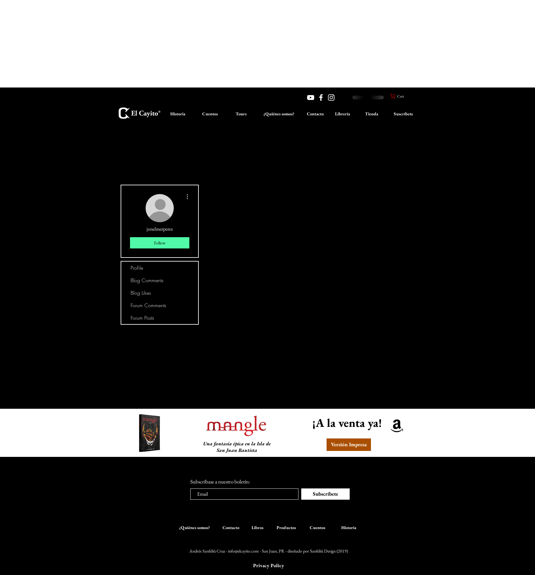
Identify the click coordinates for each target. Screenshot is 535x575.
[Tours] (241, 114)
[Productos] (286, 528)
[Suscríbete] (403, 114)
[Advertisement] (187, 44)
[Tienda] (371, 114)
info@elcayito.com (243, 551)
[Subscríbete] (325, 494)
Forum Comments (148, 305)
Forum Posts (142, 317)
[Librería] (342, 114)
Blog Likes (141, 292)
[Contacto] (315, 114)
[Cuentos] (210, 114)
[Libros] (257, 528)
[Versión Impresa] (349, 444)
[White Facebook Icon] (321, 97)
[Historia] (177, 114)
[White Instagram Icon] (331, 97)
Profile (137, 267)
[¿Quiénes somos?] (279, 114)
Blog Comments (147, 280)
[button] (399, 96)
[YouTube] (310, 97)
